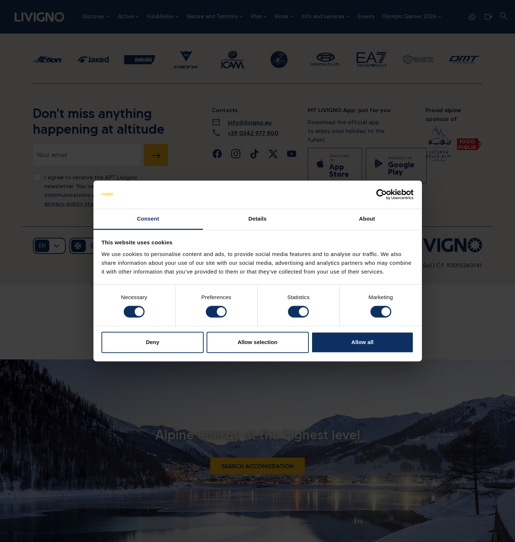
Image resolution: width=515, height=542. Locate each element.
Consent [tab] (148, 218)
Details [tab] (258, 218)
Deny (153, 342)
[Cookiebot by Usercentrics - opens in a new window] (382, 194)
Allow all (362, 342)
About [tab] (367, 218)
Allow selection (257, 342)
